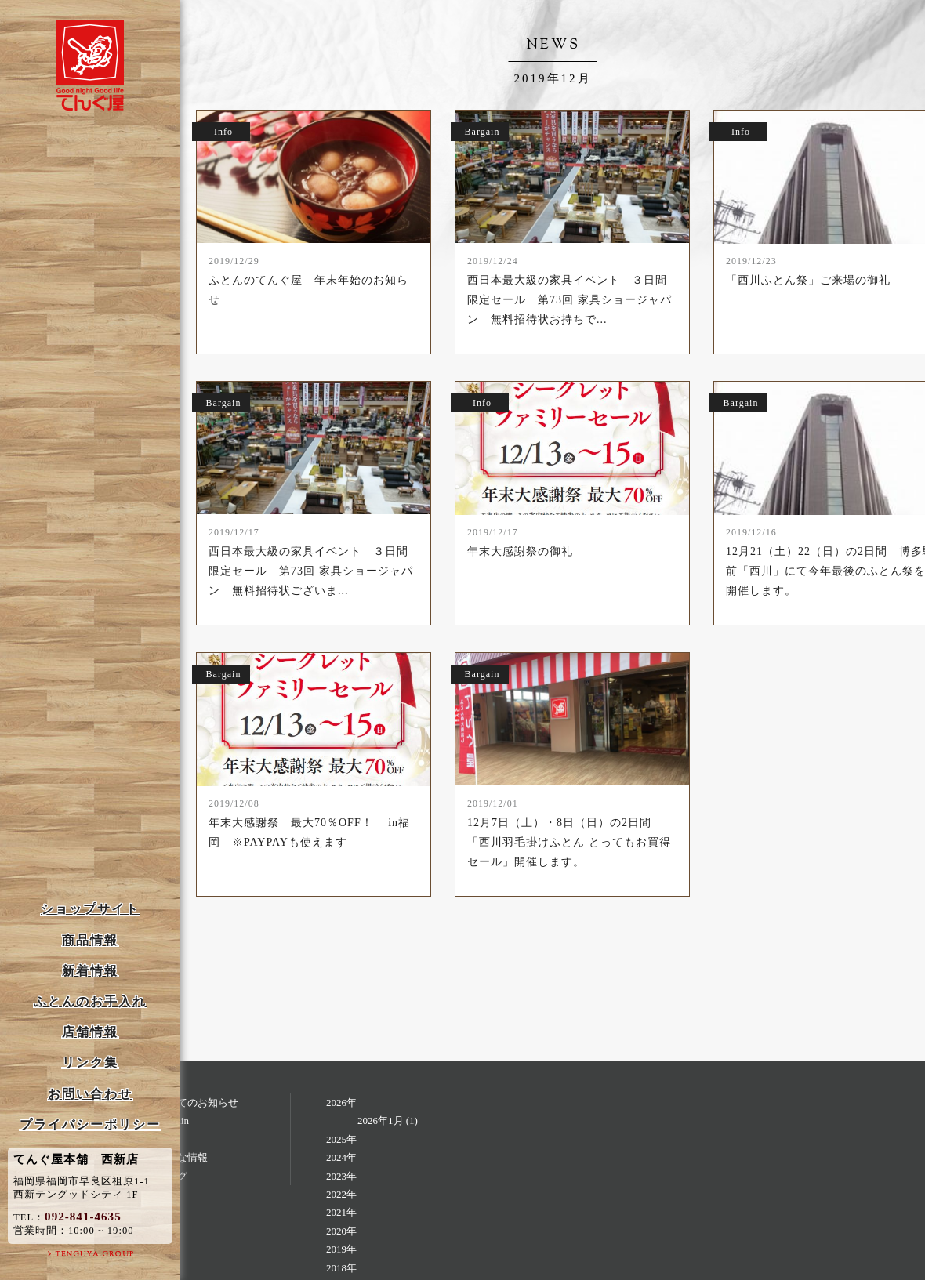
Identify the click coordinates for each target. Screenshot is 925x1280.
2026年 (341, 1102)
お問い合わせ (90, 1094)
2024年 (341, 1157)
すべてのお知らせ (197, 1102)
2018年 (341, 1268)
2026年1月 (380, 1120)
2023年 (341, 1176)
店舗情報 (90, 1032)
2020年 (341, 1231)
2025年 (341, 1139)
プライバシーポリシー (90, 1124)
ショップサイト (90, 909)
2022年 (341, 1194)
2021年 (341, 1212)
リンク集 (90, 1062)
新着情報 (90, 970)
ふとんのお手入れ (90, 1001)
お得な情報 (182, 1157)
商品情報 (90, 940)
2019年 (341, 1249)
